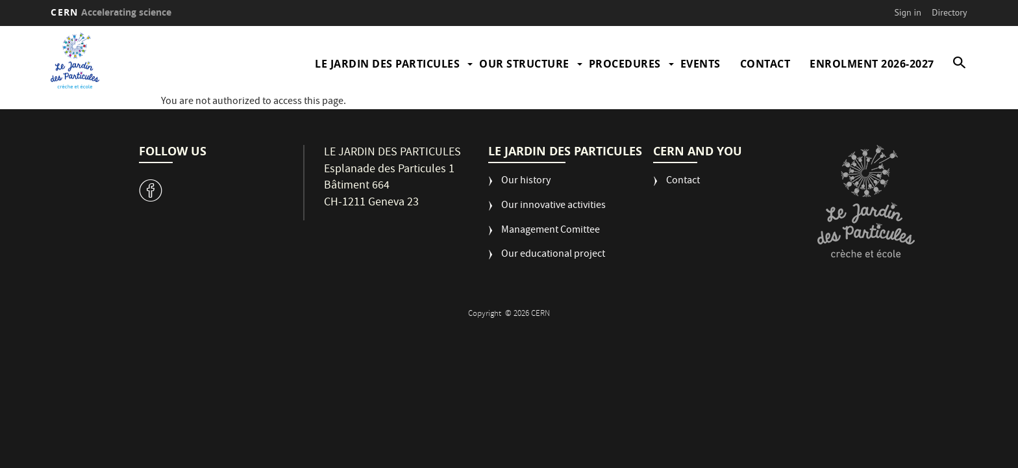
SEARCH (955, 63)
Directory (949, 12)
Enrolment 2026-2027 (872, 64)
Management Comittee (550, 231)
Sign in (907, 12)
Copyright (485, 314)
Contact (765, 64)
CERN (111, 12)
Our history (526, 181)
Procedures (625, 64)
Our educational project (553, 255)
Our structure (524, 64)
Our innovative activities (553, 206)
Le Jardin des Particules (387, 64)
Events (700, 64)
